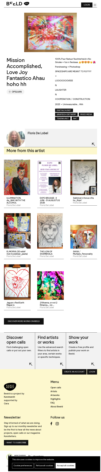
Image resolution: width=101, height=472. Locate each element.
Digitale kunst (64, 110)
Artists (53, 391)
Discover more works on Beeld (24, 321)
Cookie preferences (23, 465)
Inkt (75, 118)
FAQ (52, 402)
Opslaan (17, 91)
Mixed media (86, 114)
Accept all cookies (65, 465)
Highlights (55, 399)
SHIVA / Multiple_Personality (83, 252)
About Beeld (56, 406)
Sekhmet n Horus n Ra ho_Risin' (83, 199)
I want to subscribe (16, 442)
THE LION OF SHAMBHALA (46, 252)
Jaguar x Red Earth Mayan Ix (15, 303)
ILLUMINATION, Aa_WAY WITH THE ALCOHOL (16, 200)
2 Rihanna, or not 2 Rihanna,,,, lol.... (48, 303)
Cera (6, 403)
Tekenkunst (63, 118)
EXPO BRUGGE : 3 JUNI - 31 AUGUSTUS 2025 (50, 200)
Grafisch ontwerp (66, 114)
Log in (87, 5)
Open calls (55, 387)
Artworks (54, 395)
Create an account (74, 372)
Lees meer (29, 362)
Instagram (58, 423)
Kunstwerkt (9, 397)
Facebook (52, 423)
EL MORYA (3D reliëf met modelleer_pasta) (17, 252)
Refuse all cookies (44, 465)
